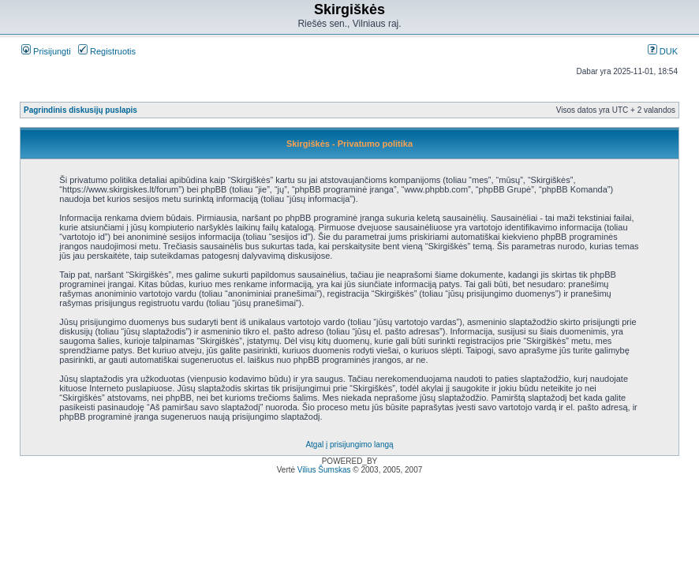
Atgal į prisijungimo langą (349, 444)
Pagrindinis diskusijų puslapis (80, 110)
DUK (663, 51)
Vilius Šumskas (324, 469)
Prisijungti (46, 51)
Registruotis (107, 51)
